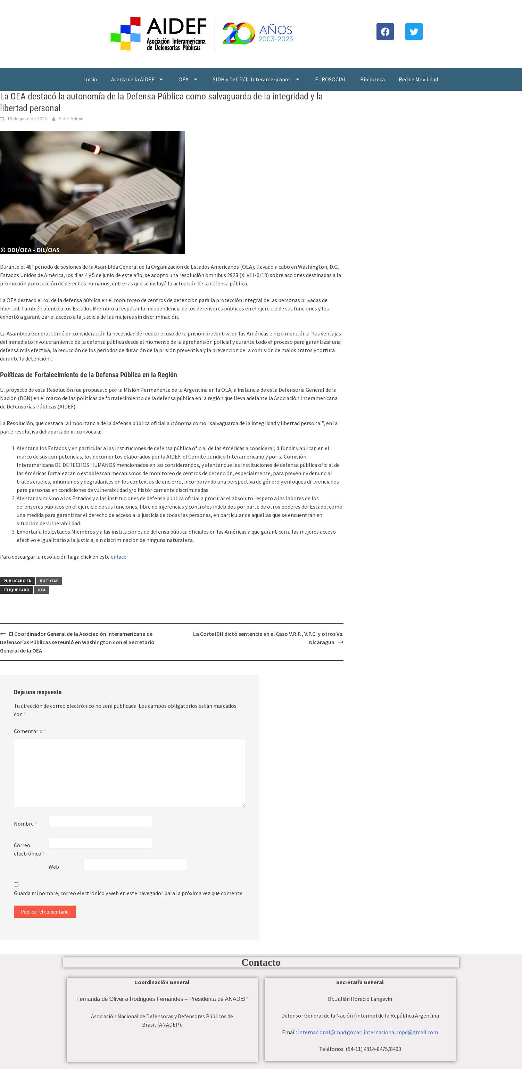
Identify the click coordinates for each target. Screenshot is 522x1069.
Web (54, 866)
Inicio (90, 79)
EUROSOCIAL (330, 79)
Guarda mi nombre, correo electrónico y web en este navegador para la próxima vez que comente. (128, 893)
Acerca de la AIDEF (138, 79)
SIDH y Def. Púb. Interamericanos (257, 79)
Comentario (30, 731)
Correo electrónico (29, 849)
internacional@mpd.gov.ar (329, 1032)
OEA (189, 79)
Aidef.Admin (71, 118)
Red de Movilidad (418, 79)
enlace (118, 556)
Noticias (49, 580)
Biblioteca (372, 79)
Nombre (25, 823)
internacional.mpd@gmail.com (401, 1032)
